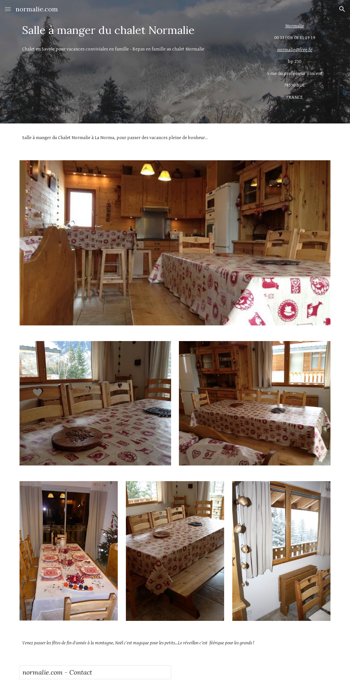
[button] (8, 9)
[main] (135, 30)
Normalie (294, 26)
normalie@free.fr (294, 49)
